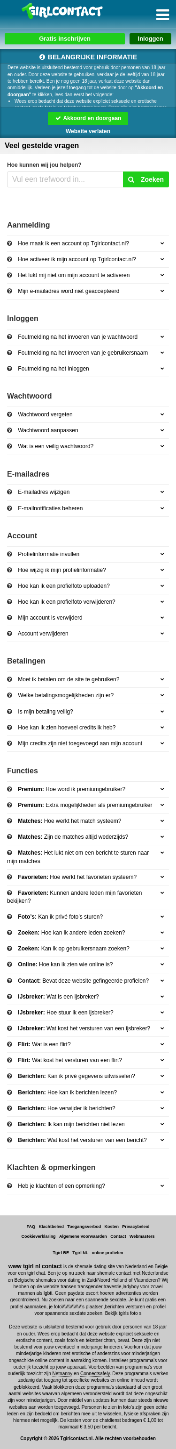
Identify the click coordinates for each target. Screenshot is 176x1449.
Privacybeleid (135, 1226)
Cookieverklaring (39, 1236)
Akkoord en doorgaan (88, 118)
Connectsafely (95, 1373)
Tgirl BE (61, 1252)
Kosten (112, 1226)
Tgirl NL (80, 1252)
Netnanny (63, 1373)
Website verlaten (88, 131)
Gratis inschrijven (65, 38)
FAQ (31, 1226)
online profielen (107, 1252)
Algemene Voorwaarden (83, 1236)
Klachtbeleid (51, 1226)
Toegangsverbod (84, 1226)
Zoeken (146, 179)
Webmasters (142, 1236)
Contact (118, 1236)
